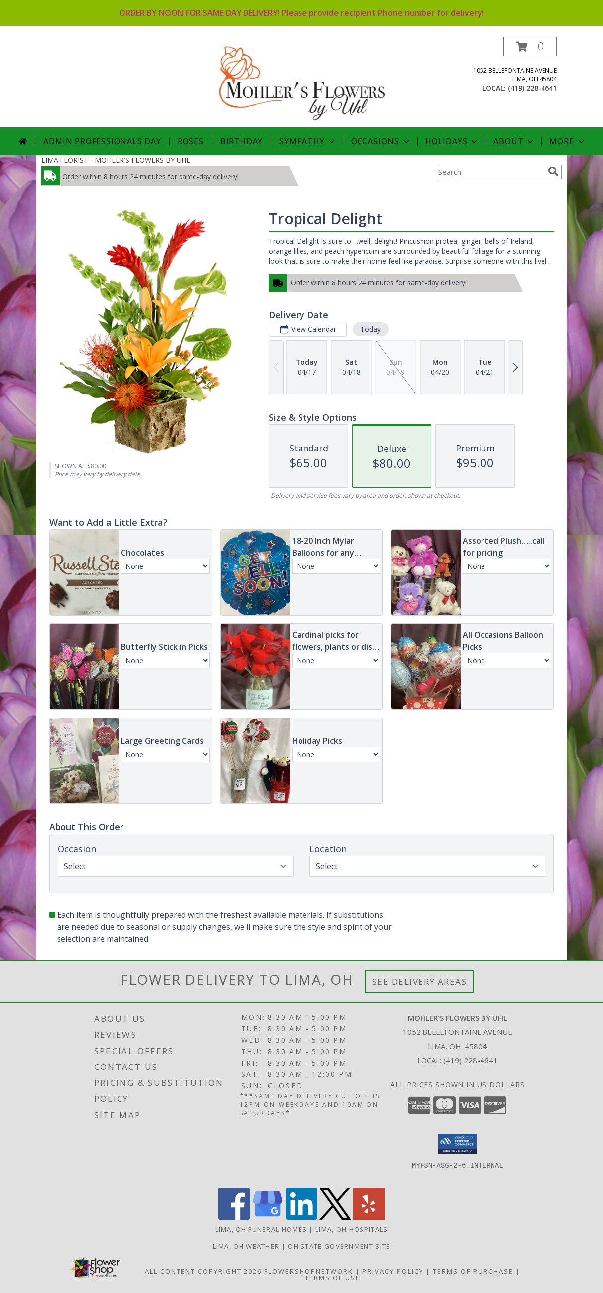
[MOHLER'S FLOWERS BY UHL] (302, 82)
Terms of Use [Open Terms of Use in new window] (332, 1277)
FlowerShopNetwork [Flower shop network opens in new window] (308, 1271)
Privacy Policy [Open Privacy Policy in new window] (392, 1271)
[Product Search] (490, 172)
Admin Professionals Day (102, 141)
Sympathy (307, 141)
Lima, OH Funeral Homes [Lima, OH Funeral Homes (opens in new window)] (261, 1229)
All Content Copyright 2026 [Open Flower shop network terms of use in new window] (203, 1271)
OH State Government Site (339, 1246)
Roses (191, 141)
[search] (553, 171)
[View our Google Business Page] (268, 1217)
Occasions (381, 141)
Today (371, 329)
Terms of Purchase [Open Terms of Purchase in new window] (473, 1271)
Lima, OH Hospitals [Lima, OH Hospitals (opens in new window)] (351, 1229)
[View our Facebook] (234, 1217)
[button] (530, 46)
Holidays (452, 141)
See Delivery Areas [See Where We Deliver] (419, 981)
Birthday (241, 141)
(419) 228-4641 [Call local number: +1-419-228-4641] (532, 88)
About (514, 141)
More (567, 141)
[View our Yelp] (369, 1217)
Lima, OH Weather (246, 1246)
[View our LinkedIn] (301, 1217)
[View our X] (335, 1217)
